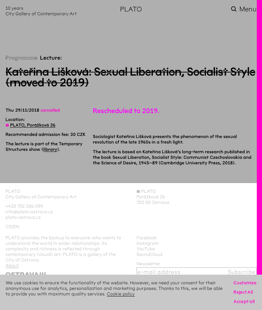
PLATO (131, 9)
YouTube (146, 248)
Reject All (243, 292)
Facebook (147, 237)
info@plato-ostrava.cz (29, 211)
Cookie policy (121, 293)
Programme (22, 58)
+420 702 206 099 (24, 206)
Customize (245, 282)
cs (8, 226)
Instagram (148, 243)
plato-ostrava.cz (23, 217)
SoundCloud (149, 254)
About (12, 265)
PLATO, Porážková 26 (32, 125)
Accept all (244, 301)
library (50, 149)
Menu (247, 9)
